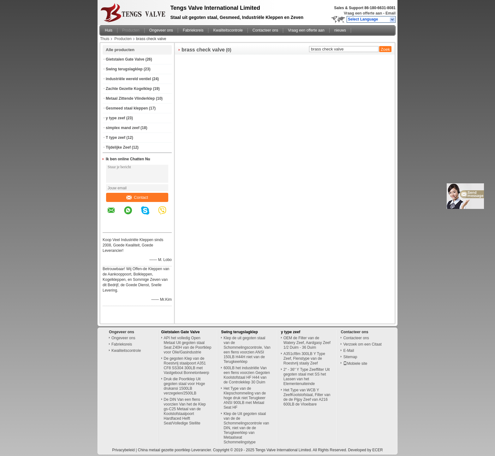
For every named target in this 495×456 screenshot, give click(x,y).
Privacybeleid (123, 450)
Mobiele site (355, 363)
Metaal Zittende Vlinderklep (130, 98)
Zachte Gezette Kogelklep (129, 88)
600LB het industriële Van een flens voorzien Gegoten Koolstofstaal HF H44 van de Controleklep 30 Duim (247, 375)
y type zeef (115, 118)
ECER (377, 450)
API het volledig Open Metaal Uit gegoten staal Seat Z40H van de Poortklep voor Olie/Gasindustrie (188, 345)
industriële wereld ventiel (128, 79)
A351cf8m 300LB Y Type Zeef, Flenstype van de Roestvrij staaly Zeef (304, 358)
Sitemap (350, 357)
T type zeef (115, 137)
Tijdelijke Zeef (118, 147)
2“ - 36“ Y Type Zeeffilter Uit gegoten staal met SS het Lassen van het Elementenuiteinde (306, 376)
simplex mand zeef (123, 128)
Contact (137, 197)
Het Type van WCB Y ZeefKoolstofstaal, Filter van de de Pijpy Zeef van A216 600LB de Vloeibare (307, 397)
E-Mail (348, 350)
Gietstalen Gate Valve (125, 59)
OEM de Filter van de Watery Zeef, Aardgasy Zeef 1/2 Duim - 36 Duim (307, 343)
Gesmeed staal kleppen (127, 108)
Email (390, 13)
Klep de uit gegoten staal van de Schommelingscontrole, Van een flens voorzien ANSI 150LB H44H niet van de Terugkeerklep (247, 350)
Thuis (104, 39)
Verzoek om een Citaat (362, 344)
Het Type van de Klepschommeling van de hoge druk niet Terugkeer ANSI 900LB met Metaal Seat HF (245, 398)
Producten (131, 30)
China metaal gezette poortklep (164, 450)
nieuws (340, 30)
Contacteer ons (265, 30)
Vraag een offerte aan (363, 13)
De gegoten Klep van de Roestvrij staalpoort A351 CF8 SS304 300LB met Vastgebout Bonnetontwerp (186, 365)
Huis (108, 30)
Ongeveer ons (161, 30)
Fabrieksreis (193, 30)
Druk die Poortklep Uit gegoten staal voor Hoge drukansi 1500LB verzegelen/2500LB (184, 386)
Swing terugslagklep (124, 69)
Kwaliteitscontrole (227, 30)
